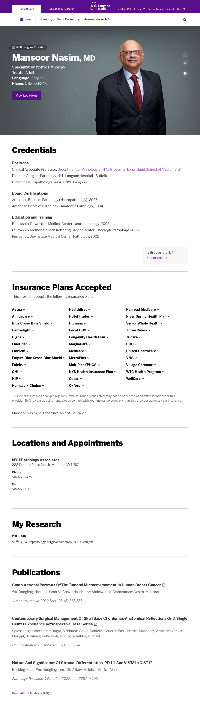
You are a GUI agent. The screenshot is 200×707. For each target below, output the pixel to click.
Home (43, 19)
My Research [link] (36, 524)
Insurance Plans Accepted (62, 287)
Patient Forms (155, 9)
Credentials (34, 150)
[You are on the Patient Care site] (27, 9)
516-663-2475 (36, 83)
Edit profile (155, 258)
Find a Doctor (65, 19)
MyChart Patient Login (131, 9)
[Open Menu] (25, 19)
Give (181, 9)
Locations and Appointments (67, 443)
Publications (36, 572)
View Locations (26, 95)
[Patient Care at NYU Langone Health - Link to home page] (100, 6)
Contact (170, 9)
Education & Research (63, 8)
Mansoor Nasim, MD (96, 19)
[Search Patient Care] (185, 20)
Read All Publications (30, 693)
